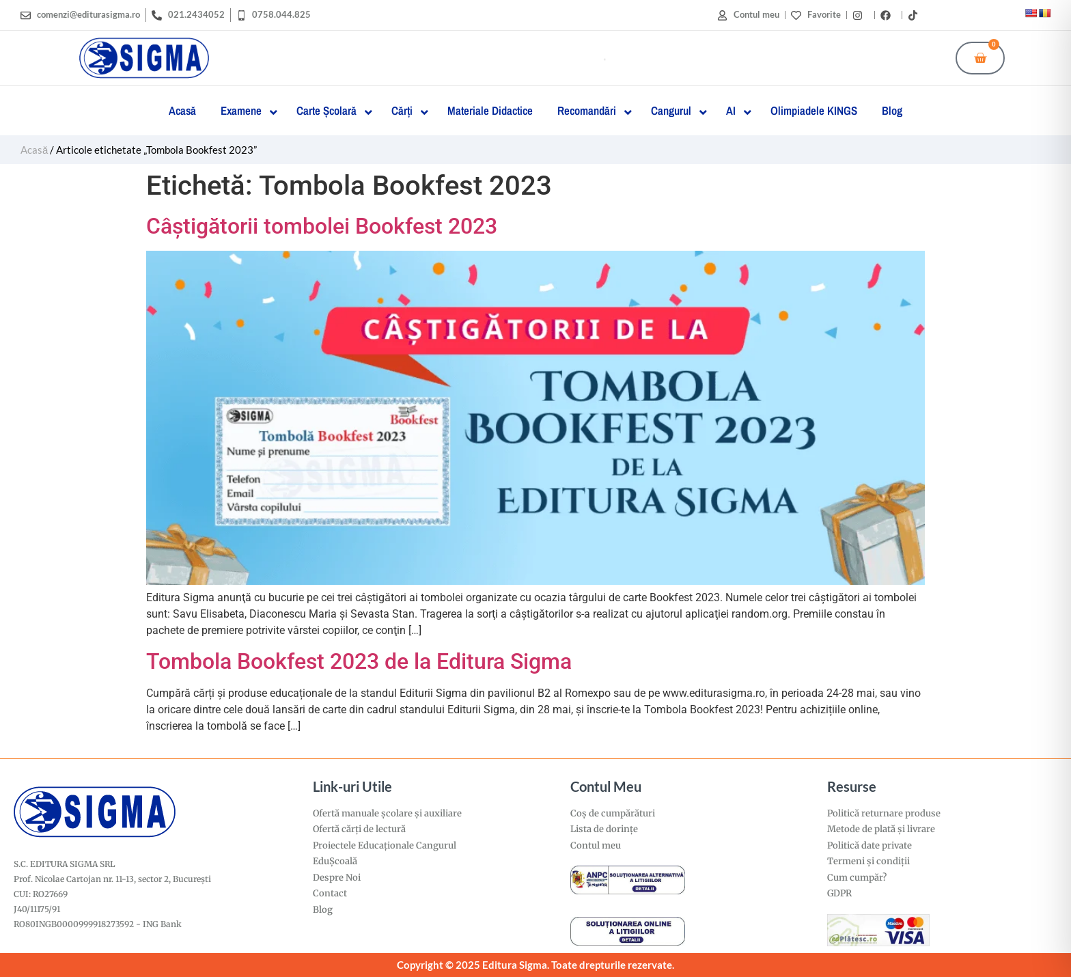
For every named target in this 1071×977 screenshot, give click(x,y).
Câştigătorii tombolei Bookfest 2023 (321, 226)
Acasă (34, 149)
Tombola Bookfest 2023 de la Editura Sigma (359, 661)
